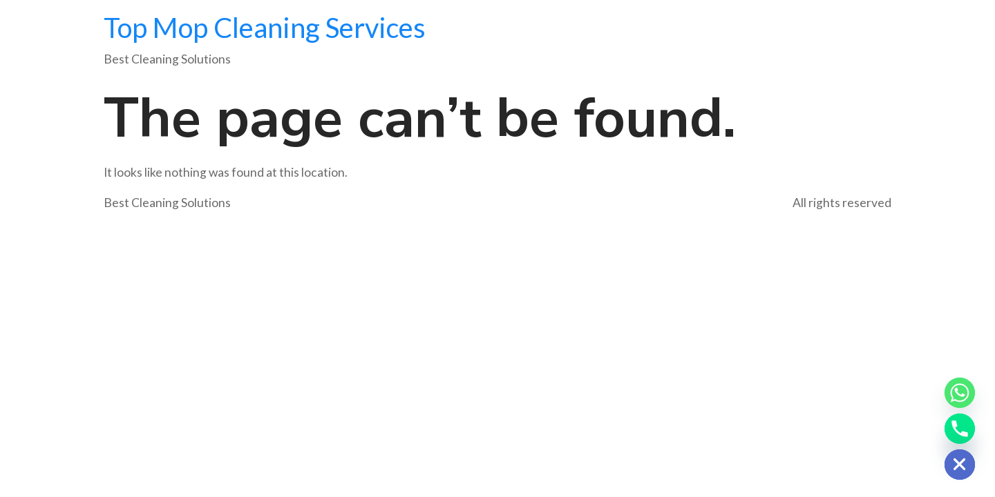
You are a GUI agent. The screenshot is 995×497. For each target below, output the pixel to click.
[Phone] (960, 428)
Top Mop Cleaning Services (265, 27)
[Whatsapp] (960, 393)
